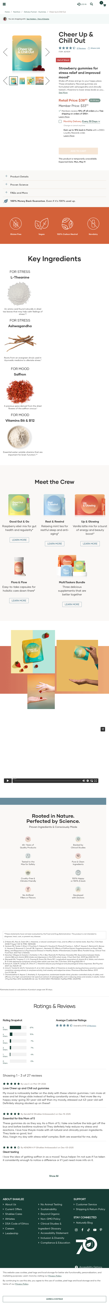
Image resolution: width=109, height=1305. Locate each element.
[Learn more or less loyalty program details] (69, 135)
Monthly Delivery (70, 121)
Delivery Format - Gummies (35, 12)
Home (7, 12)
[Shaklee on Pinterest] (101, 1230)
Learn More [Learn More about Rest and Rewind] (54, 543)
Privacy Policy (54, 1276)
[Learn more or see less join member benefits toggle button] (64, 117)
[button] (54, 176)
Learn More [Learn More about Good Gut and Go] (19, 539)
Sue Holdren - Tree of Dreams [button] (38, 19)
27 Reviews (81, 48)
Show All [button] (53, 1176)
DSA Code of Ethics (17, 1224)
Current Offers (13, 1209)
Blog (84, 1223)
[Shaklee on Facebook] (82, 1230)
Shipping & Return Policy (91, 1209)
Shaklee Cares (14, 1214)
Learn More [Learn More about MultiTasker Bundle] (72, 604)
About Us (11, 1204)
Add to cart (78, 151)
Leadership (12, 1234)
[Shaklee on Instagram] (76, 1230)
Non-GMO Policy (51, 1219)
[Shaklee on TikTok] (88, 1229)
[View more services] (94, 48)
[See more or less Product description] (63, 92)
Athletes (10, 1219)
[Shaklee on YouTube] (95, 1230)
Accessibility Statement (55, 1234)
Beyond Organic (50, 1214)
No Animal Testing (52, 1204)
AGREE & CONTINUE (54, 1299)
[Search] (91, 4)
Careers (10, 1229)
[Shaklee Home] (16, 4)
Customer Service (87, 1204)
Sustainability (49, 1209)
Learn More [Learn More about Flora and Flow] (19, 600)
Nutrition (16, 12)
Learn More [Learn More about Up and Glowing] (90, 543)
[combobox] (91, 121)
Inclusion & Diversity (53, 1239)
